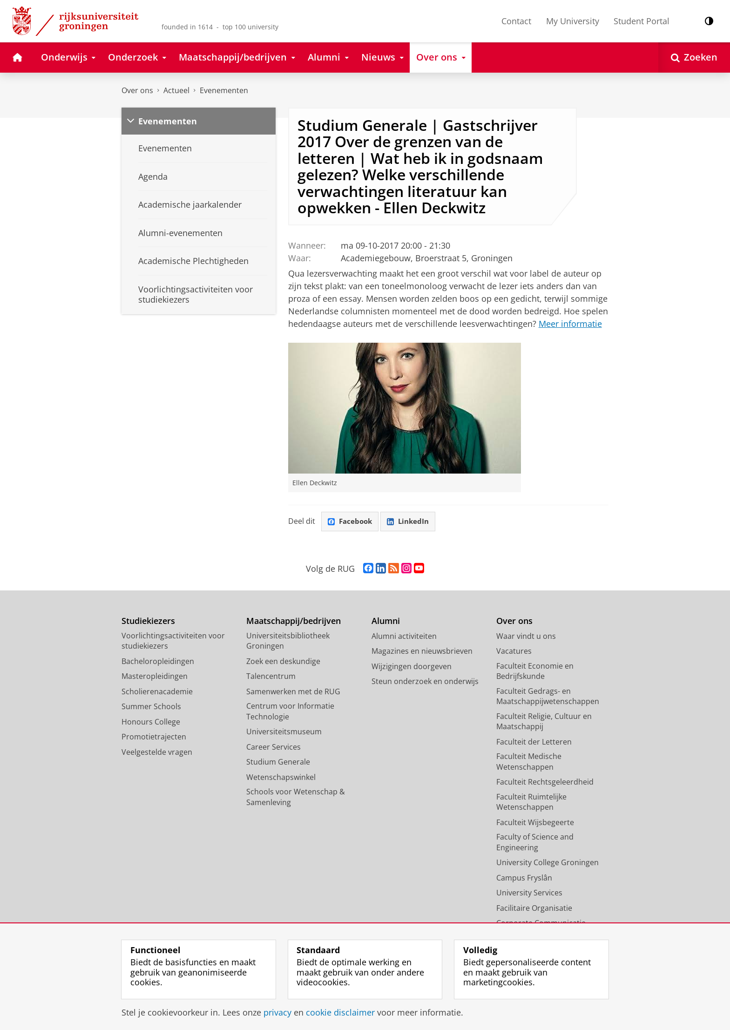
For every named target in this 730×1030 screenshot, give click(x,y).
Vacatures (514, 651)
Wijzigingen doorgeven (412, 667)
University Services (529, 893)
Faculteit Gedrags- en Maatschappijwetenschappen (547, 696)
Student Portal (641, 21)
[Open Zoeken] (694, 57)
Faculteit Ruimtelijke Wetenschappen (531, 802)
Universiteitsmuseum (284, 732)
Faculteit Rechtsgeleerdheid (545, 782)
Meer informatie (570, 323)
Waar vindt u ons (526, 636)
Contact (516, 21)
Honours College (151, 722)
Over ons (137, 90)
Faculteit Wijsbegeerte (535, 823)
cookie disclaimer (340, 1012)
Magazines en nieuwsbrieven (422, 651)
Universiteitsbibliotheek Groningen (288, 641)
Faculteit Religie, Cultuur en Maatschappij (544, 722)
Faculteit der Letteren (534, 742)
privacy (277, 1012)
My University (572, 21)
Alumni (386, 621)
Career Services (273, 747)
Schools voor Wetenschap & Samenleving (295, 797)
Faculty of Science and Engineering (535, 842)
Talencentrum (271, 676)
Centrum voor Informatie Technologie (290, 711)
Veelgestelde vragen (157, 752)
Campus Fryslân (524, 878)
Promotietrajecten (154, 737)
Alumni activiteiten (404, 636)
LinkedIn (411, 521)
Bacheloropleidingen (158, 662)
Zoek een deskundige (283, 662)
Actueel (176, 90)
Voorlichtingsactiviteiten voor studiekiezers (173, 641)
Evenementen (224, 90)
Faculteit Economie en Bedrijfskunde (535, 671)
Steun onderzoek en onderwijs (425, 682)
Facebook (351, 521)
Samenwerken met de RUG (293, 692)
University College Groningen (547, 863)
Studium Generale (278, 762)
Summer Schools (151, 707)
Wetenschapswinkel (281, 777)
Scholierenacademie (157, 692)
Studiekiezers (148, 621)
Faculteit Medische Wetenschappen (528, 762)
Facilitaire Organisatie (534, 908)
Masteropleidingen (155, 676)
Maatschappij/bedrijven (293, 621)
